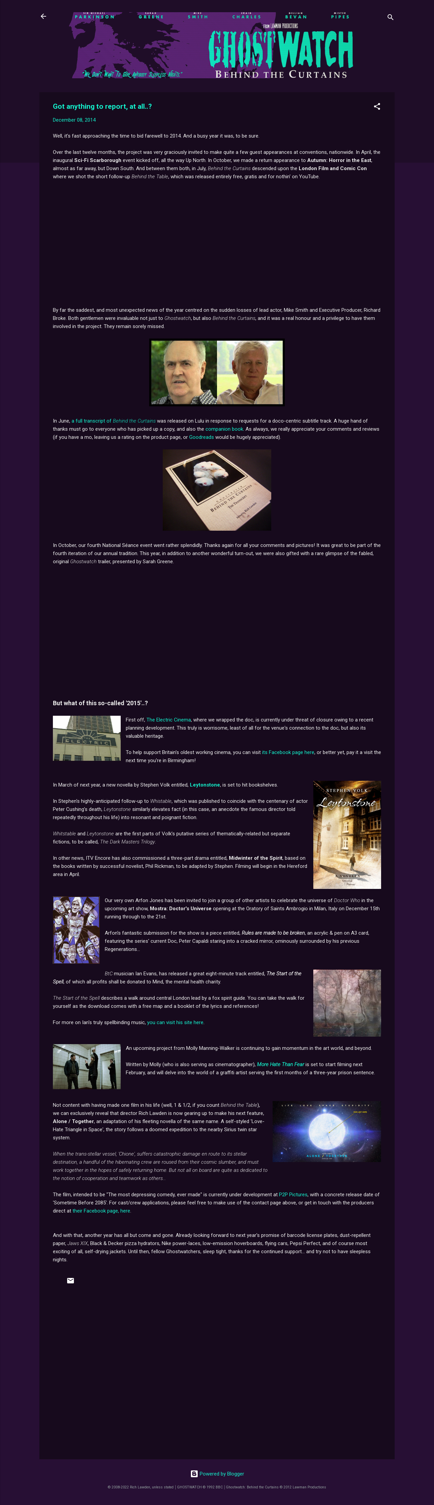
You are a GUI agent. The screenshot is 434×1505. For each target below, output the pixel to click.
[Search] (391, 18)
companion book (224, 429)
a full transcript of (114, 421)
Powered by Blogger (217, 1474)
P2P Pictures (293, 1195)
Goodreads (201, 437)
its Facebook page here (288, 752)
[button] (377, 107)
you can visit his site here (175, 1022)
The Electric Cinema (168, 720)
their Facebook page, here (101, 1211)
